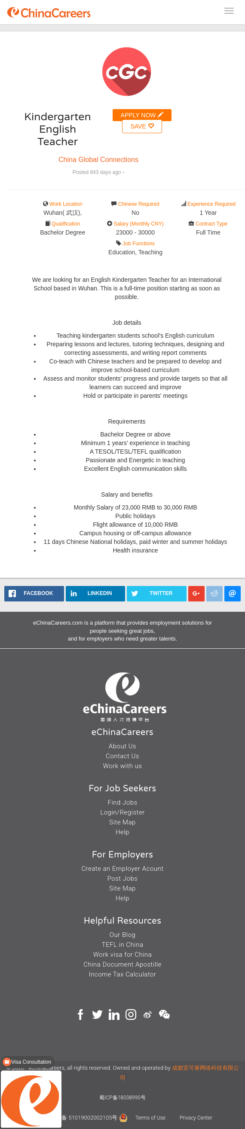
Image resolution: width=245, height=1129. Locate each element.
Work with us (122, 766)
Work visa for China (122, 954)
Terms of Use (151, 1118)
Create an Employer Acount (122, 869)
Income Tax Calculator (122, 974)
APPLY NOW (142, 115)
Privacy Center (196, 1118)
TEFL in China (123, 945)
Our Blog (122, 935)
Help (122, 832)
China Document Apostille (122, 964)
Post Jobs (122, 878)
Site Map (122, 822)
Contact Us (122, 756)
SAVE (141, 126)
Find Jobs (122, 802)
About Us (122, 746)
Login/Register (122, 812)
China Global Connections (98, 159)
